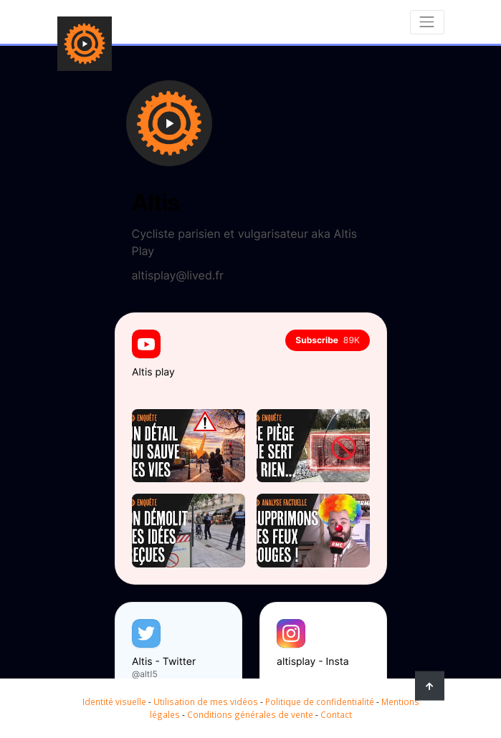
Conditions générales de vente (250, 714)
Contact (336, 714)
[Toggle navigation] (427, 22)
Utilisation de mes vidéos (205, 701)
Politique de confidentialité (319, 701)
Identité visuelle (114, 701)
